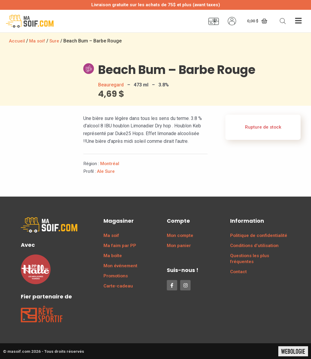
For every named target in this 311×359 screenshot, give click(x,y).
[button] (298, 21)
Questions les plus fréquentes (249, 258)
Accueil (17, 41)
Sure (55, 41)
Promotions (115, 275)
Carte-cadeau (118, 285)
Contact (238, 271)
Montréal (109, 163)
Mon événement (120, 265)
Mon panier (179, 245)
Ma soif (37, 41)
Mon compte (180, 235)
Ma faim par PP (119, 245)
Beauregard (111, 84)
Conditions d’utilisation (254, 245)
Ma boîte (112, 255)
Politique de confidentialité (258, 235)
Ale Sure (106, 171)
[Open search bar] (283, 21)
